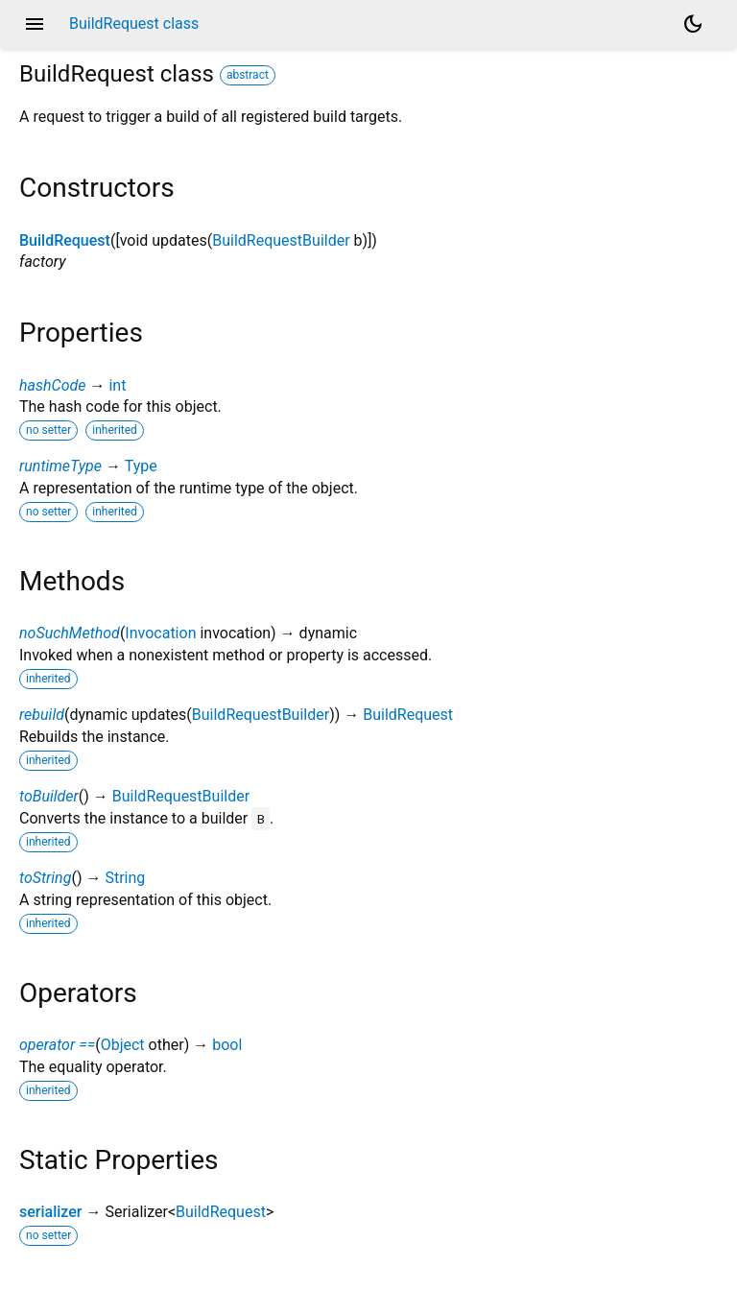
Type (141, 466)
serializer (50, 1212)
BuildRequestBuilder (280, 240)
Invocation (160, 633)
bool (227, 1045)
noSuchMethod (69, 633)
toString (45, 878)
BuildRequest (64, 240)
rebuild (41, 714)
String (125, 878)
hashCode (52, 385)
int (117, 385)
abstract (247, 75)
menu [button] (34, 24)
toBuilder (49, 796)
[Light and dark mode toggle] (693, 24)
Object (123, 1045)
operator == (57, 1045)
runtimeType (60, 466)
